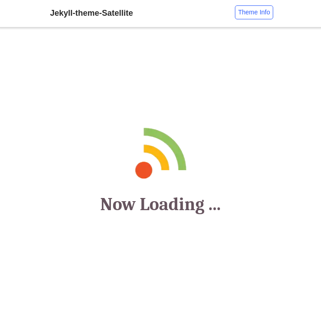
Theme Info (254, 12)
